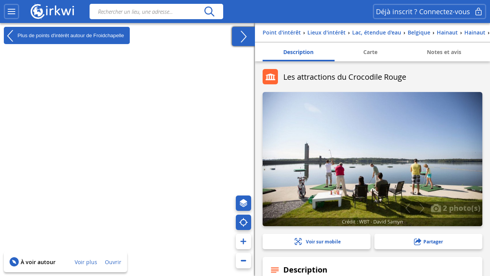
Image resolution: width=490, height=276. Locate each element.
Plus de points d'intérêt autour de (64, 36)
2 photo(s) (455, 207)
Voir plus (86, 262)
